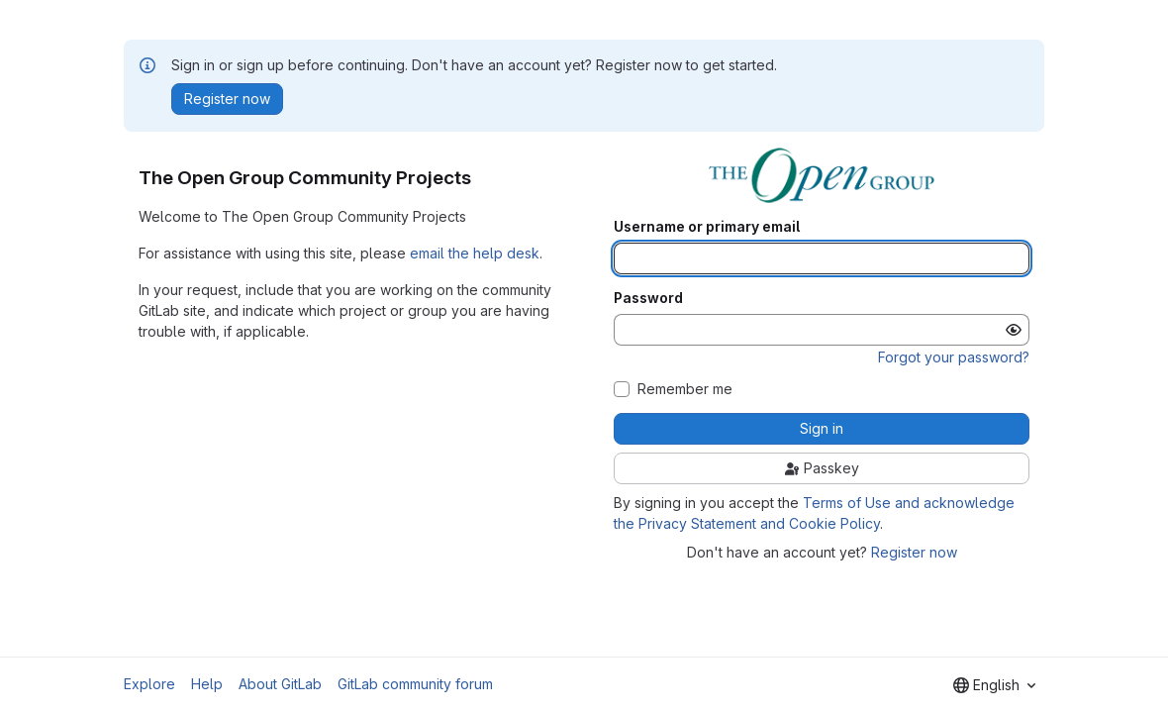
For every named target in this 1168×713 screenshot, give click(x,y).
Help (207, 683)
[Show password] (1013, 330)
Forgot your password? (953, 357)
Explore (149, 683)
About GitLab (280, 683)
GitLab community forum (415, 683)
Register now (914, 552)
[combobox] (994, 685)
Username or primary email (707, 227)
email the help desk (474, 253)
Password (648, 298)
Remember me (684, 389)
